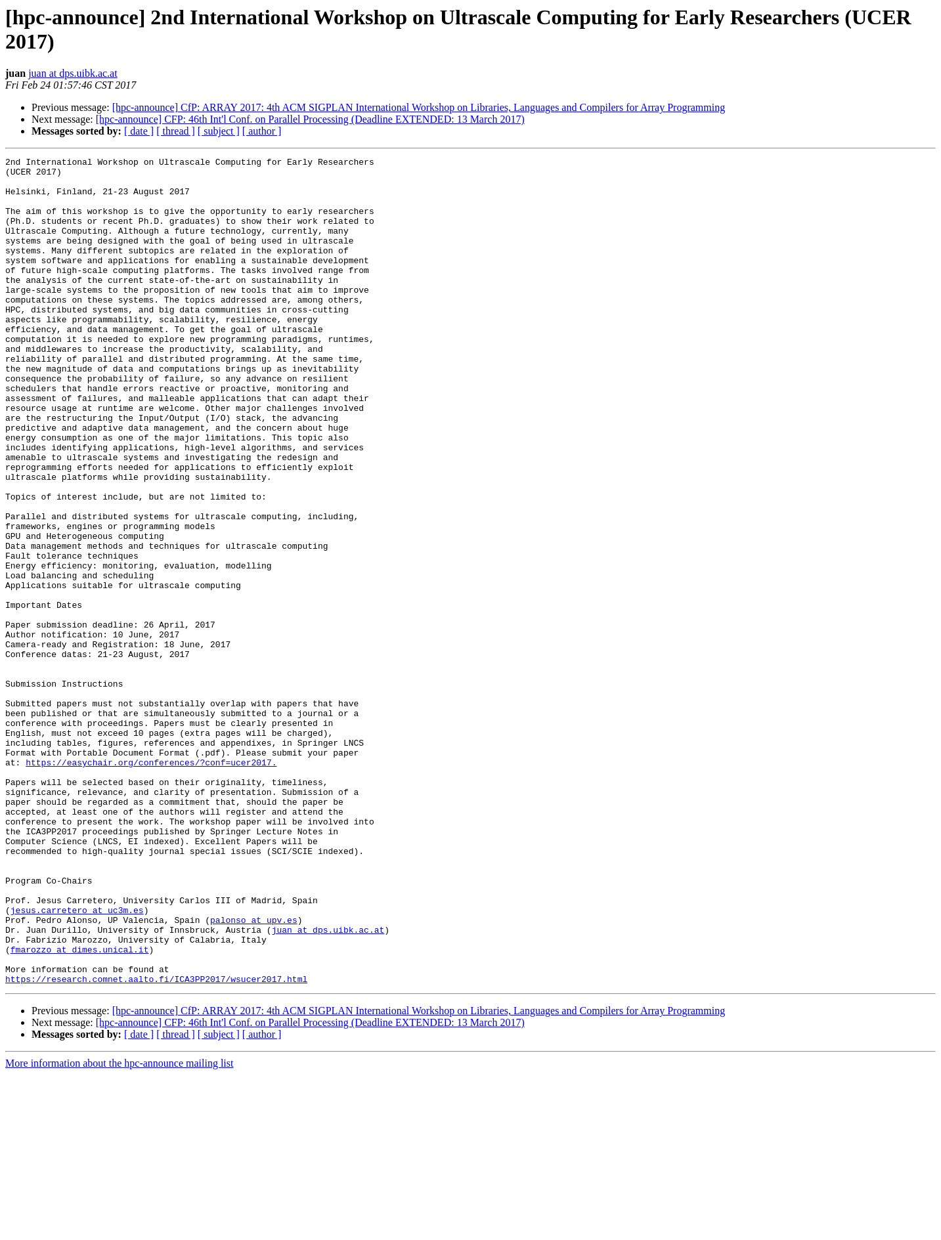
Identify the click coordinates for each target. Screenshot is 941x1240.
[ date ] (139, 131)
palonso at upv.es (253, 1073)
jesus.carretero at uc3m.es (77, 1061)
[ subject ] (219, 131)
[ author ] (262, 131)
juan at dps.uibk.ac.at (73, 73)
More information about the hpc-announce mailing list (119, 1228)
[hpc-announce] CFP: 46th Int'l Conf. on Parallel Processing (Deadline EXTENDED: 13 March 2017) (310, 119)
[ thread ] (175, 131)
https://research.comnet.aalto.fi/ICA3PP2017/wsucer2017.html (156, 1144)
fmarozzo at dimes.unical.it (80, 1109)
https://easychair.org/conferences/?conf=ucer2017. (151, 884)
